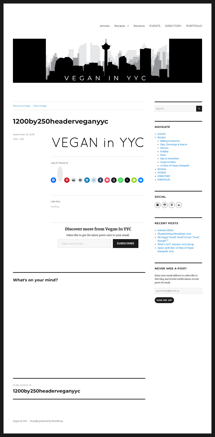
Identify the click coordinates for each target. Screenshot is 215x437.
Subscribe (125, 243)
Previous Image (21, 105)
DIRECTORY (173, 25)
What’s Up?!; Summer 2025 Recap (176, 244)
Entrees (164, 148)
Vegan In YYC (20, 421)
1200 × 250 (18, 139)
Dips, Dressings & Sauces (173, 144)
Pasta (163, 155)
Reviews (139, 25)
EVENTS (154, 25)
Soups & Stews (168, 162)
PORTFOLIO (194, 25)
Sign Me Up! (164, 300)
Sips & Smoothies (169, 158)
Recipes (119, 25)
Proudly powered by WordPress (46, 421)
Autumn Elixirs (166, 230)
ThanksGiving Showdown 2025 (174, 233)
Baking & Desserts (170, 141)
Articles (105, 25)
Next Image (40, 105)
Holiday (164, 151)
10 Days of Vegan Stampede (174, 165)
